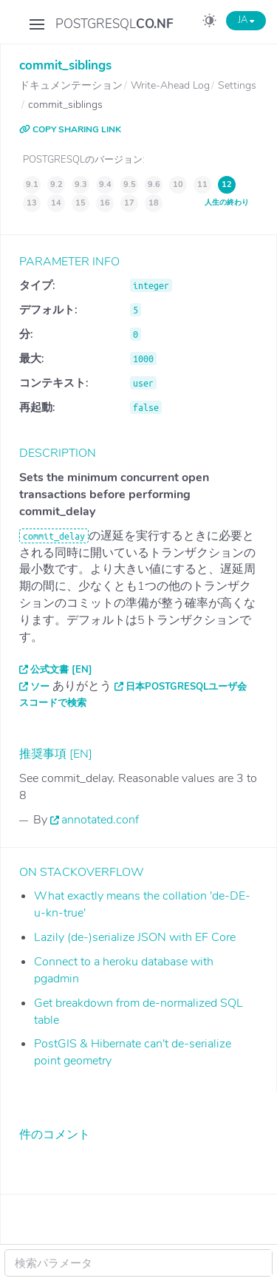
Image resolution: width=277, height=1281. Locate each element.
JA (246, 20)
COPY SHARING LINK (70, 129)
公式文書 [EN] (61, 669)
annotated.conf (100, 820)
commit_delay (54, 536)
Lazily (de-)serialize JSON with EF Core (135, 937)
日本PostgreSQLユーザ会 (186, 686)
